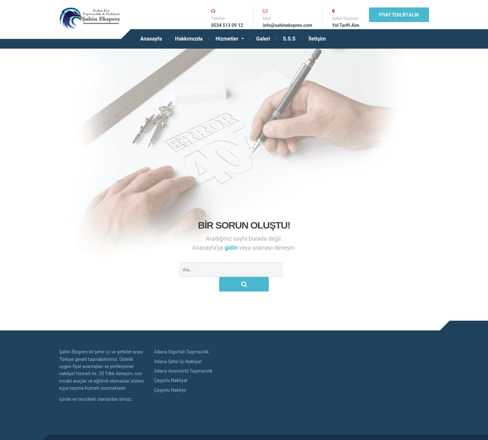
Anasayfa (151, 39)
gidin (232, 247)
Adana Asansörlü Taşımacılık (183, 356)
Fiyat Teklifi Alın (399, 15)
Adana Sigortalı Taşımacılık (181, 337)
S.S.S (289, 39)
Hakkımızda (189, 39)
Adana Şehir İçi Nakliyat (178, 347)
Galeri (263, 39)
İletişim (317, 39)
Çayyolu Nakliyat (170, 365)
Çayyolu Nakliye (170, 375)
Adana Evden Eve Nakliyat (117, 430)
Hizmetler (227, 39)
